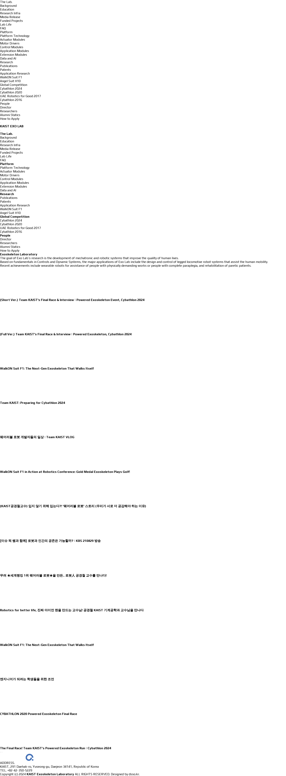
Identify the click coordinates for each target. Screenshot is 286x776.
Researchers (8, 111)
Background (8, 6)
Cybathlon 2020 (11, 92)
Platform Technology (14, 36)
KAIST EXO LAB (11, 126)
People (5, 103)
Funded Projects (11, 21)
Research (6, 62)
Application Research (15, 73)
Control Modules (11, 47)
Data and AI (8, 58)
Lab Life (6, 24)
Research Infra (10, 13)
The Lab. (6, 2)
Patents (5, 70)
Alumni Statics (10, 115)
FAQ (3, 28)
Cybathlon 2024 (11, 88)
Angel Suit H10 (10, 81)
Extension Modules (13, 55)
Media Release (10, 17)
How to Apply (9, 119)
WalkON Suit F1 (11, 77)
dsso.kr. (134, 774)
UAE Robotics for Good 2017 (20, 96)
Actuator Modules (12, 39)
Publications (8, 66)
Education (7, 9)
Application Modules (14, 51)
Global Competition (13, 85)
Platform (6, 32)
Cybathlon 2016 (11, 100)
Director (5, 107)
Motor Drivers (9, 43)
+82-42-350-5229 (19, 770)
